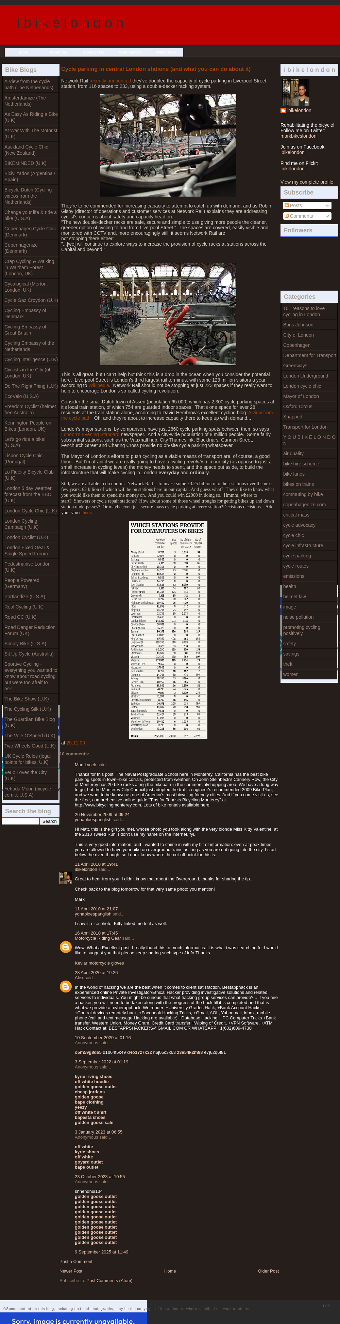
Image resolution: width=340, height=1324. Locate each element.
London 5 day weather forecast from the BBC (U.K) (28, 494)
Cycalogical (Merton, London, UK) (26, 287)
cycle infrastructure (303, 545)
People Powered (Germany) (21, 583)
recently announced (110, 80)
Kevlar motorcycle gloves (99, 963)
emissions (293, 576)
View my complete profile (306, 182)
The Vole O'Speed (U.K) (29, 735)
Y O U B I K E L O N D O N (309, 440)
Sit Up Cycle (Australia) (29, 654)
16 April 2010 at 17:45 (96, 933)
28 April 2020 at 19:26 (96, 972)
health (289, 586)
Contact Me (94, 52)
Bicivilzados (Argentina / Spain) (29, 176)
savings (291, 654)
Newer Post (71, 1271)
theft (287, 664)
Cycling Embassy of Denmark (25, 313)
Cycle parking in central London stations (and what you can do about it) (156, 69)
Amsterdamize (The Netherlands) (25, 101)
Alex (79, 977)
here (87, 512)
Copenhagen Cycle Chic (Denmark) (30, 231)
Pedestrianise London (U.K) (27, 567)
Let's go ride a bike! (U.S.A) (25, 442)
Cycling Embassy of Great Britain (25, 330)
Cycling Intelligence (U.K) (31, 359)
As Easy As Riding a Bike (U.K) (31, 117)
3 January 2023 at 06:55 (98, 1132)
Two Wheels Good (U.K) (30, 746)
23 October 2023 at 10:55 (100, 1176)
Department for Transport (309, 355)
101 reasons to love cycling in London (304, 311)
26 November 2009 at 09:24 (102, 814)
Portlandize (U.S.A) (24, 596)
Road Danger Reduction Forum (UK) (29, 630)
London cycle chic (302, 386)
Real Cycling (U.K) (24, 607)
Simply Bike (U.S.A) (25, 643)
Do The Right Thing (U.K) (31, 386)
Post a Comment (76, 1261)
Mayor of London (301, 396)
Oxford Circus (297, 406)
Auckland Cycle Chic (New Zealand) (26, 150)
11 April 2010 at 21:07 (96, 908)
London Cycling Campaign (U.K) (21, 524)
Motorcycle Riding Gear (98, 938)
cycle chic (293, 535)
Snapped (292, 416)
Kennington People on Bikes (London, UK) (27, 426)
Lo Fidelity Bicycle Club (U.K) (29, 475)
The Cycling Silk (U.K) (27, 709)
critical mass (296, 515)
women (291, 674)
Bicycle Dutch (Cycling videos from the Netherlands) (28, 196)
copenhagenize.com (304, 504)
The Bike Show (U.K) (26, 699)
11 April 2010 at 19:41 (96, 864)
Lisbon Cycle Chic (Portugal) (23, 458)
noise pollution (298, 617)
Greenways (295, 365)
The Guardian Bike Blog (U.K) (29, 722)
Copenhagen (296, 345)
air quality (293, 453)
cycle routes (296, 566)
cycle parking (297, 555)
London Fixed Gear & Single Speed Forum (27, 550)
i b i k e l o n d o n (70, 22)
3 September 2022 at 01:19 (102, 1061)
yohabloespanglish (93, 819)
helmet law (294, 596)
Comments (299, 216)
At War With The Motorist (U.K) (30, 133)
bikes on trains (298, 484)
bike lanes (294, 474)
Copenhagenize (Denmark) (21, 248)
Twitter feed (165, 52)
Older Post (268, 1271)
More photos (130, 52)
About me (58, 52)
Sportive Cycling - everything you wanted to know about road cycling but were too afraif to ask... (30, 676)
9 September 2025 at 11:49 (102, 1251)
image (289, 607)
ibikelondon (299, 110)
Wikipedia (98, 385)
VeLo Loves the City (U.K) (25, 775)
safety (289, 643)
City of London (298, 335)
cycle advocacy (299, 525)
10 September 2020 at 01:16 (103, 1037)
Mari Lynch (85, 764)
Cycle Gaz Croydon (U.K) (31, 300)
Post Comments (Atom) (110, 1280)
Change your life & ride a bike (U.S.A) (30, 215)
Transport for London (305, 427)
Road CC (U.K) (20, 617)
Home (22, 52)
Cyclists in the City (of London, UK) (27, 373)
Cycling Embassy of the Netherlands (29, 346)
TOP (326, 1306)
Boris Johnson (298, 324)
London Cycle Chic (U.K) (30, 510)
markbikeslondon (298, 136)
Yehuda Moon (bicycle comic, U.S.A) (27, 792)
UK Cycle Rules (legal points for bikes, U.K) (27, 759)
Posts (293, 205)
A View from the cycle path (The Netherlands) (28, 84)
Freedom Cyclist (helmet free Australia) (30, 409)
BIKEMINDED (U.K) (25, 163)
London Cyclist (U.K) (26, 537)
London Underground (305, 376)
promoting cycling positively (301, 630)
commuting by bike (303, 494)
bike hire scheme (301, 463)
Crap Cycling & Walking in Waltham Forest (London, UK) (29, 267)
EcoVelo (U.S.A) (21, 396)
